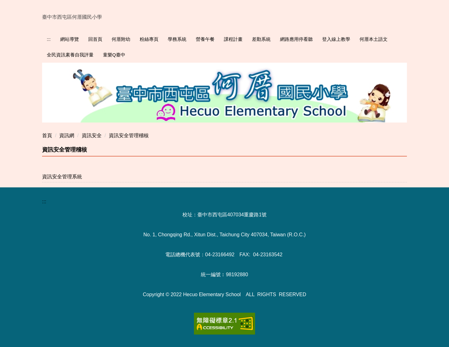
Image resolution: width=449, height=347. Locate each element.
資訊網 (66, 135)
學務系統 (177, 39)
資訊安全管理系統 (62, 176)
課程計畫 (233, 39)
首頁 (47, 135)
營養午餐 (205, 39)
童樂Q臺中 (114, 54)
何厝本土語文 (374, 39)
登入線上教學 (336, 39)
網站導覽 (69, 39)
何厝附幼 (121, 39)
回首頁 (95, 39)
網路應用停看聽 (296, 39)
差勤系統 (261, 39)
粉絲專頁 (149, 39)
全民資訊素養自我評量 (70, 54)
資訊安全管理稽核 (129, 135)
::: (49, 39)
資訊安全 (92, 135)
